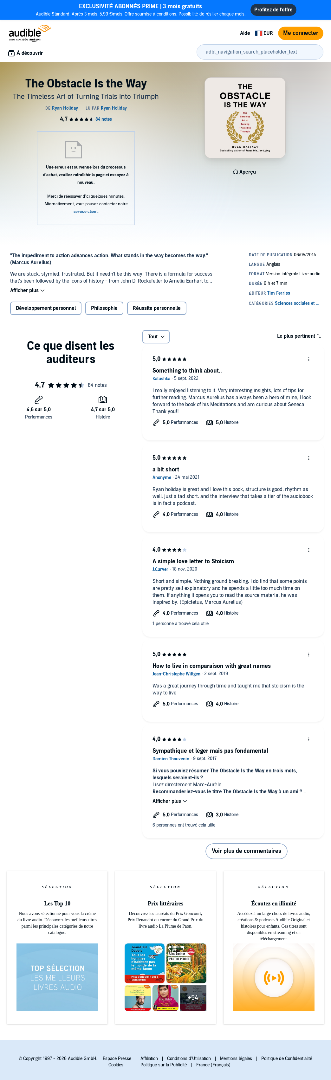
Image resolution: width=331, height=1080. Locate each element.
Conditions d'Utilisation (189, 1058)
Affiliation (149, 1058)
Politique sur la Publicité (163, 1065)
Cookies (115, 1065)
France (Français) (213, 1065)
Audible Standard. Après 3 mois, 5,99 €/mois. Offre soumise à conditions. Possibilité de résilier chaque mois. (141, 10)
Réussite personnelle (157, 308)
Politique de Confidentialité (286, 1058)
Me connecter (300, 33)
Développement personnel (46, 308)
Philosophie (104, 308)
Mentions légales (236, 1058)
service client (86, 211)
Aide (245, 33)
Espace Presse (117, 1058)
